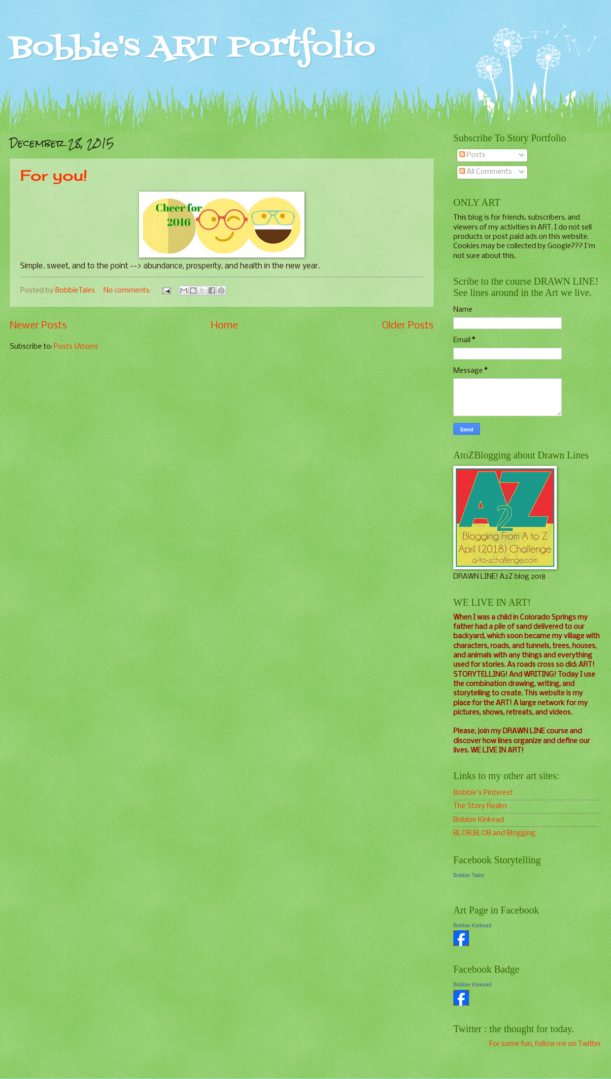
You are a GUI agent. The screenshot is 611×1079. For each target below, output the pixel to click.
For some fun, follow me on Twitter (545, 1044)
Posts (472, 155)
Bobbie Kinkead (478, 820)
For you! (53, 175)
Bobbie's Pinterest (483, 793)
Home (224, 326)
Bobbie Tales (468, 875)
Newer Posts (38, 326)
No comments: (127, 290)
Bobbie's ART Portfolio (192, 48)
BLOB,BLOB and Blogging (494, 833)
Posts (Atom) (76, 347)
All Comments (485, 172)
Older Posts (408, 326)
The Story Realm (480, 806)
